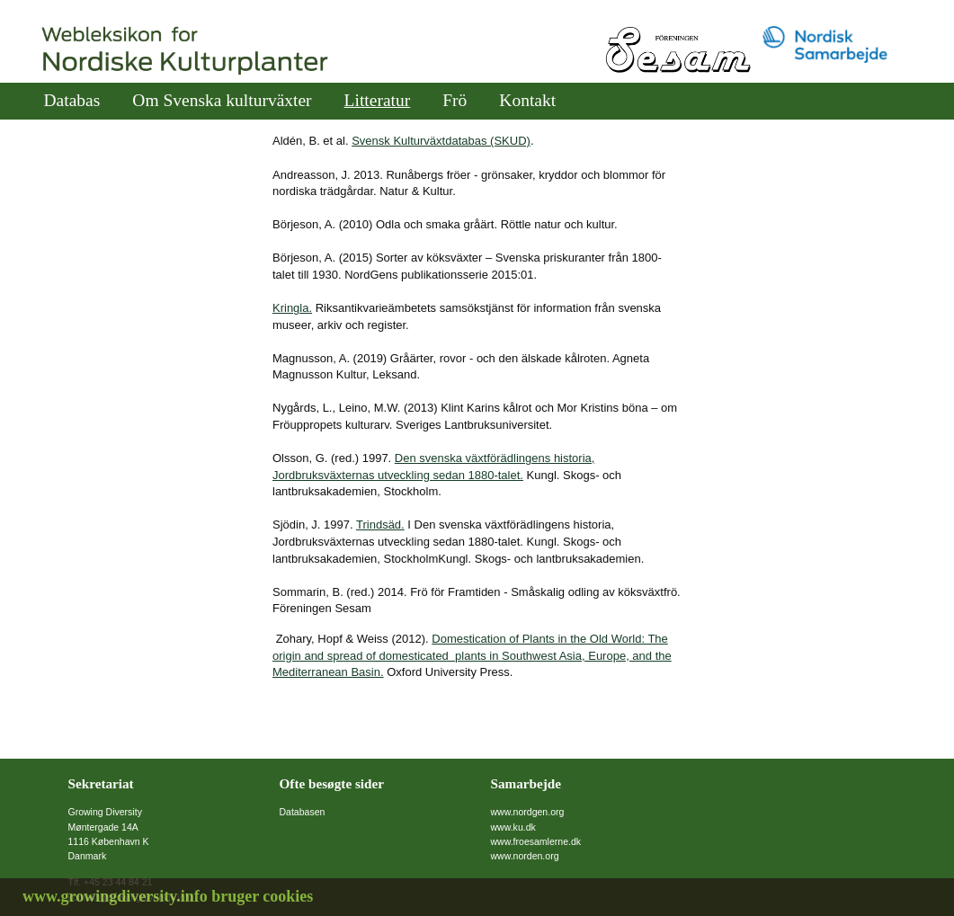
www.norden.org (525, 855)
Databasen (302, 811)
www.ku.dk (513, 827)
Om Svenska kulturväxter (221, 100)
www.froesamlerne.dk (536, 841)
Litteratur (377, 100)
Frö (454, 100)
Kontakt (527, 100)
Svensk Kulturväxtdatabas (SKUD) (441, 140)
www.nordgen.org (528, 811)
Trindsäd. (380, 524)
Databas (72, 100)
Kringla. (292, 308)
